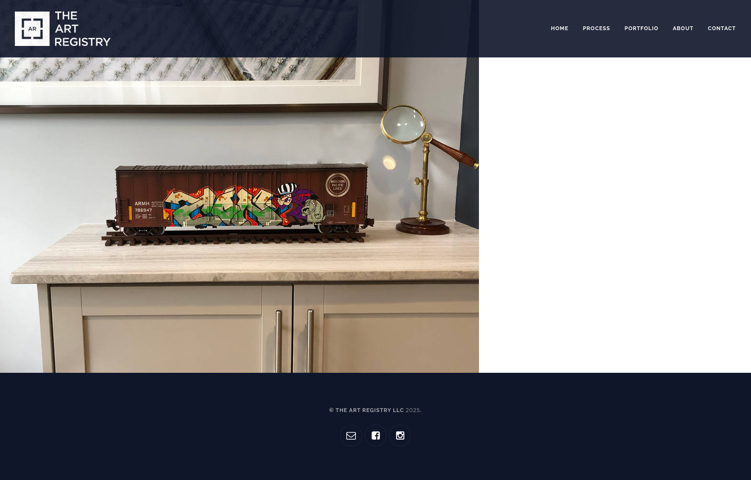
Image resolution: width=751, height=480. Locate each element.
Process (596, 28)
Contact (722, 28)
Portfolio (642, 28)
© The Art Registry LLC (374, 410)
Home (560, 28)
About (683, 28)
